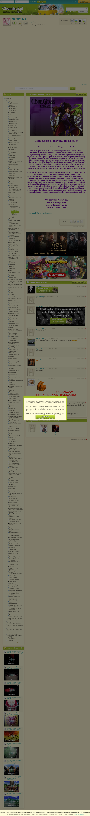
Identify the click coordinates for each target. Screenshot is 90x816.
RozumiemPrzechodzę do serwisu (45, 417)
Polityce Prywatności (78, 814)
